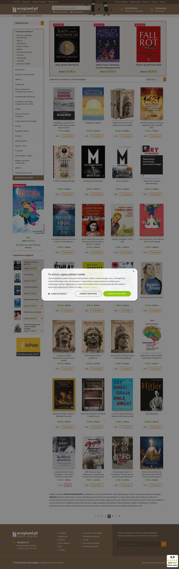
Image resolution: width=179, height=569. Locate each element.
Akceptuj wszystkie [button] (117, 293)
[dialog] (89, 284)
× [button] (133, 271)
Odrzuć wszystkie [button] (88, 293)
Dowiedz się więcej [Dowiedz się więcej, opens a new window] (89, 287)
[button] (57, 294)
